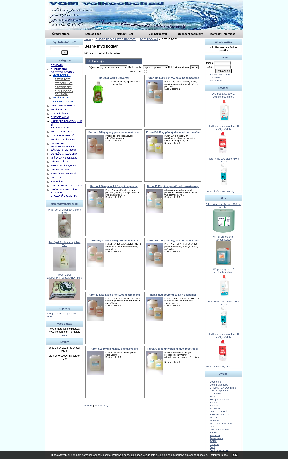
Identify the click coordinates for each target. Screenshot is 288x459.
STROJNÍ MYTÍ (63, 83)
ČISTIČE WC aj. (60, 117)
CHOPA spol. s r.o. (220, 390)
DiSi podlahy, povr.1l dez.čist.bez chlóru (223, 95)
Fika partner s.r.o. (220, 399)
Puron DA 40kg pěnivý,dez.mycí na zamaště (173, 132)
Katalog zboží (93, 33)
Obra (212, 426)
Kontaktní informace (222, 33)
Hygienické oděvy (63, 101)
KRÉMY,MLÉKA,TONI (63, 165)
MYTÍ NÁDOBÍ (61, 97)
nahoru (88, 405)
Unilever (214, 444)
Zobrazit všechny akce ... (220, 366)
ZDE (64, 334)
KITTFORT (216, 408)
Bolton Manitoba (219, 384)
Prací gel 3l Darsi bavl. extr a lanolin (64, 211)
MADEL (214, 417)
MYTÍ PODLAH (62, 75)
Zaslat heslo (216, 80)
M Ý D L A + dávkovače (64, 157)
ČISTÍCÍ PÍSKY (59, 113)
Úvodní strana (61, 33)
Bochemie (215, 381)
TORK (213, 441)
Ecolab (213, 396)
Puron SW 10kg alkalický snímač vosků (114, 348)
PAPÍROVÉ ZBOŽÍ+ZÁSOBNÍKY (62, 145)
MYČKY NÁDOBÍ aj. (62, 131)
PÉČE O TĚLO (59, 161)
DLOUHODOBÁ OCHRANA (64, 93)
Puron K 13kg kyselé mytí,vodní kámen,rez (114, 294)
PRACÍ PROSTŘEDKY (64, 105)
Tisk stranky (101, 405)
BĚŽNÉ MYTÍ (62, 79)
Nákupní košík (125, 33)
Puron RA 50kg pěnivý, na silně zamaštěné (173, 77)
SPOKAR (215, 435)
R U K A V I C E (60, 127)
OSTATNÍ (56, 177)
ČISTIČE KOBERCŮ (62, 135)
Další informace (219, 454)
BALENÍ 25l (57, 181)
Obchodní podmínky (190, 33)
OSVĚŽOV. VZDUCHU (64, 153)
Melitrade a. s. (218, 420)
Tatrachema (216, 438)
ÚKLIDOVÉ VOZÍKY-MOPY (66, 185)
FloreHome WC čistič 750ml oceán (223, 160)
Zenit (212, 447)
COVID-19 (57, 65)
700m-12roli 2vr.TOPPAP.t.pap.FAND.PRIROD (66, 276)
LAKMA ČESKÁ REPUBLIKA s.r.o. (220, 413)
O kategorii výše (96, 61)
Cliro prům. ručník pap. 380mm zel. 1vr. (223, 206)
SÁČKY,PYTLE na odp (64, 149)
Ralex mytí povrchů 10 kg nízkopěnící (173, 294)
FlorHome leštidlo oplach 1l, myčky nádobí (223, 128)
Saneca (214, 432)
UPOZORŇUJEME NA (64, 195)
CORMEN (215, 393)
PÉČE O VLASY (60, 169)
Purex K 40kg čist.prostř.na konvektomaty (173, 186)
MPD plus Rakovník (221, 423)
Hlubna (214, 405)
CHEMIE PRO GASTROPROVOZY (62, 71)
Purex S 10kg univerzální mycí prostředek (172, 348)
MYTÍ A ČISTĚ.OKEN (63, 139)
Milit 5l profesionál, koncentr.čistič (223, 238)
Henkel (213, 402)
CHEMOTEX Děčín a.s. (223, 387)
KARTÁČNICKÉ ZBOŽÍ (64, 173)
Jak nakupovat (158, 33)
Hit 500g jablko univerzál (114, 77)
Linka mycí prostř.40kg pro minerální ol (114, 240)
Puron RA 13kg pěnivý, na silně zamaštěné (173, 240)
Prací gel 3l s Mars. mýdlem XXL (64, 244)
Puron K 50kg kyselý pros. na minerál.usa (113, 132)
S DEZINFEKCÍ (63, 87)
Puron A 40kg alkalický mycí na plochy (113, 186)
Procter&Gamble (219, 429)
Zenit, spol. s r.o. (219, 450)
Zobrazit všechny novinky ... (221, 191)
